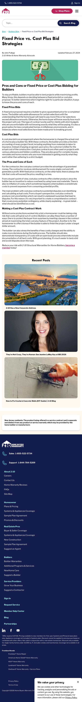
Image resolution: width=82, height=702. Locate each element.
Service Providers (12, 581)
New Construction (12, 540)
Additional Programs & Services (19, 566)
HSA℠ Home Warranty (16, 661)
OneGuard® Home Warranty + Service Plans (24, 669)
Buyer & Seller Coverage (15, 530)
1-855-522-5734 (15, 3)
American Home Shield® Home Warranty (23, 658)
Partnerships (10, 624)
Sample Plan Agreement (15, 515)
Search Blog (69, 23)
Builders (8, 557)
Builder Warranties (13, 561)
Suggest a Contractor (14, 590)
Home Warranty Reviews (15, 485)
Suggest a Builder (12, 575)
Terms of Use (13, 685)
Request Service (12, 605)
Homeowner (10, 502)
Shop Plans (64, 11)
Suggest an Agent (12, 549)
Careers (7, 476)
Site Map (8, 494)
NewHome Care (11, 570)
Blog (6, 617)
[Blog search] (31, 23)
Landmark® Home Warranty (18, 665)
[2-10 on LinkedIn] (3, 630)
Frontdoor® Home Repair (17, 654)
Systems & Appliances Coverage (19, 511)
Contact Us (9, 480)
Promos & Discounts (13, 520)
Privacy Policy (71, 697)
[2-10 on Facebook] (11, 630)
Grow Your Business (13, 585)
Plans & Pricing (11, 506)
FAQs (6, 489)
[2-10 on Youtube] (18, 630)
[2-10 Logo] (6, 12)
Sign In (77, 3)
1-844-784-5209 (26, 462)
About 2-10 (9, 471)
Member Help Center (14, 611)
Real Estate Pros (12, 526)
